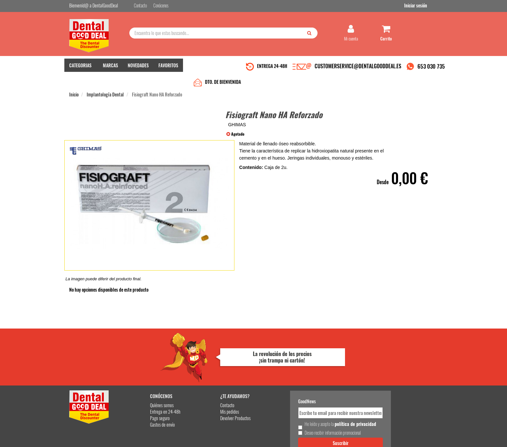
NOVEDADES (138, 68)
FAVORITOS (168, 68)
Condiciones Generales (332, 436)
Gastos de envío (144, 387)
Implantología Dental (105, 81)
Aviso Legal (307, 436)
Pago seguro (142, 380)
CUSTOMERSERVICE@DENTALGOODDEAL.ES (358, 69)
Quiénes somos (144, 367)
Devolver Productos (210, 380)
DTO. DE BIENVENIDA (223, 68)
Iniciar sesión (426, 6)
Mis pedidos (204, 374)
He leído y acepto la (298, 389)
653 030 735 (431, 69)
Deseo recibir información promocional (301, 400)
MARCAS (110, 68)
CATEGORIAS (80, 68)
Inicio (74, 81)
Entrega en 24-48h (147, 374)
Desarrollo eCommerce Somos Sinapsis (93, 441)
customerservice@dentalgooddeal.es (273, 436)
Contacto (202, 367)
